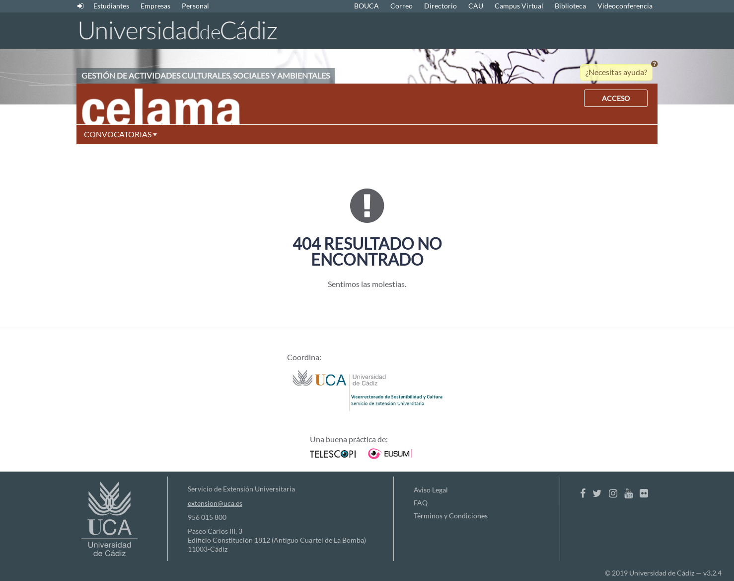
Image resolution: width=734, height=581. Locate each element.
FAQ (421, 502)
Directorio (440, 5)
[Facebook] (583, 493)
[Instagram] (613, 493)
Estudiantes (111, 5)
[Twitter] (597, 493)
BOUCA (366, 5)
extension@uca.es (215, 503)
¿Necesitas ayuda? (616, 72)
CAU (475, 5)
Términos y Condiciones (451, 515)
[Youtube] (628, 493)
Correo (401, 5)
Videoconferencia (625, 5)
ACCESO (616, 98)
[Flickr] (644, 493)
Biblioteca (570, 5)
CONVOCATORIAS (120, 134)
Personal (195, 5)
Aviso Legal (431, 489)
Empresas (155, 5)
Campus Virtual (519, 5)
